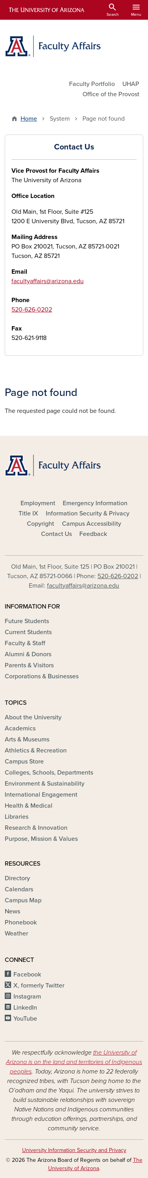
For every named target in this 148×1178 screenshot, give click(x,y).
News (12, 911)
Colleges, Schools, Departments (49, 773)
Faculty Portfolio (92, 84)
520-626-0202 (31, 310)
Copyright (40, 524)
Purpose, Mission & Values (41, 839)
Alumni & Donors (28, 654)
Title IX (28, 513)
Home (29, 119)
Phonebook (21, 922)
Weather (16, 933)
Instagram (27, 997)
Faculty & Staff (25, 643)
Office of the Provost (110, 94)
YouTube (25, 1019)
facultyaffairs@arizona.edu (47, 281)
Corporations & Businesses (42, 676)
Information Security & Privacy (87, 513)
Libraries (16, 817)
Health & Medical (28, 806)
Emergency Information (95, 503)
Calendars (19, 889)
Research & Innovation (36, 828)
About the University (33, 717)
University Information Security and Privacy (74, 1150)
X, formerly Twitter (38, 985)
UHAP (130, 84)
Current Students (28, 632)
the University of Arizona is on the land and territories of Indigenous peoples (74, 1062)
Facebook (27, 974)
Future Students (27, 621)
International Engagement (41, 795)
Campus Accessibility (91, 524)
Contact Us (56, 534)
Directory (17, 878)
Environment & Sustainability (44, 784)
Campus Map (23, 900)
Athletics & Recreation (36, 750)
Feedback (93, 534)
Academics (20, 728)
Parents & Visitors (29, 665)
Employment (38, 503)
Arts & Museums (27, 739)
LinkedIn (25, 1008)
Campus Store (24, 761)
